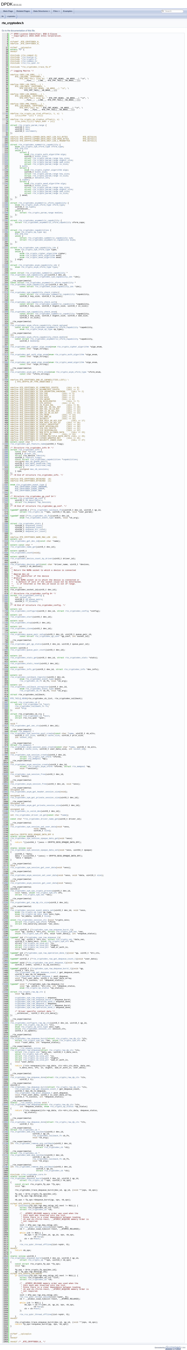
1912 (5, 1258)
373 (5, 354)
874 (5, 686)
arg (23, 708)
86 (5, 129)
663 (5, 564)
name (71, 733)
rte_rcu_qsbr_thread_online (35, 1227)
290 (5, 302)
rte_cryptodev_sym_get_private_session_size (34, 797)
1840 (5, 1178)
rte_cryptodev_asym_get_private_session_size (35, 805)
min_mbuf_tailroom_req (37, 465)
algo (63, 154)
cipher (25, 179)
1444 (5, 992)
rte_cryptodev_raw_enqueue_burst (28, 1038)
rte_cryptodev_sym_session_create (29, 754)
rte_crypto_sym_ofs (46, 892)
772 (5, 634)
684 (5, 601)
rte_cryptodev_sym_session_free (27, 774)
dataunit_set (42, 177)
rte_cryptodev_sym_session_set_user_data (33, 826)
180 (5, 212)
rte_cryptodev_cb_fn (39, 515)
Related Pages (23, 11)
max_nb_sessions (39, 469)
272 (5, 292)
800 (5, 650)
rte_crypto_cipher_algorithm (46, 170)
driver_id (29, 453)
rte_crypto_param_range (31, 125)
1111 (5, 815)
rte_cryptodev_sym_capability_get (29, 275)
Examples (67, 11)
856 (5, 677)
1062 (5, 791)
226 (5, 267)
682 (5, 599)
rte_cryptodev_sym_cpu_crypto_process (31, 890)
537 (5, 484)
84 (5, 125)
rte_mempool (29, 502)
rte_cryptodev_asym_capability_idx (38, 265)
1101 (5, 811)
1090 (5, 805)
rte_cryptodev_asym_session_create (29, 764)
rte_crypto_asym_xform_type (36, 205)
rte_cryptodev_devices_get (25, 564)
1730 (5, 1143)
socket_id (25, 597)
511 (5, 459)
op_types (30, 207)
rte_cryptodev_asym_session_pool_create (32, 747)
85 (5, 127)
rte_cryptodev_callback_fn (47, 510)
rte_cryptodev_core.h (33, 1174)
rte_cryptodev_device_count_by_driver (31, 558)
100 (5, 137)
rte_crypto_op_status (37, 988)
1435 (5, 984)
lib (3, 16)
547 (5, 502)
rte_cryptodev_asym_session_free (28, 784)
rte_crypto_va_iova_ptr (36, 943)
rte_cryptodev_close (21, 628)
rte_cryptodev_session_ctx (32, 920)
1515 (5, 1038)
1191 (5, 875)
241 (5, 275)
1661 (5, 1122)
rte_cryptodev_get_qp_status (26, 644)
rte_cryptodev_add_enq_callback (27, 1131)
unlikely (24, 1205)
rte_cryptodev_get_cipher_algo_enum (30, 346)
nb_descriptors (33, 500)
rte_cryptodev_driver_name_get (41, 819)
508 (5, 457)
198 (5, 232)
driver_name (35, 451)
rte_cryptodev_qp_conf (31, 498)
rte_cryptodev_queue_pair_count (27, 650)
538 (5, 486)
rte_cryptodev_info (29, 449)
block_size (41, 156)
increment (30, 131)
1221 (5, 890)
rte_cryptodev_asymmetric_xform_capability (43, 203)
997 (5, 754)
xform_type (57, 146)
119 (5, 160)
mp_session (44, 502)
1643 (5, 1104)
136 (5, 177)
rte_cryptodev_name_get (23, 547)
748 (5, 628)
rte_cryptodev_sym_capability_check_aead (33, 311)
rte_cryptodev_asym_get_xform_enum (29, 372)
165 (5, 203)
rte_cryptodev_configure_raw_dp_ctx (30, 1023)
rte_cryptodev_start (21, 617)
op (44, 232)
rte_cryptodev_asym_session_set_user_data (33, 875)
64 (5, 113)
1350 (5, 958)
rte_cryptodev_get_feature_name (27, 444)
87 (5, 131)
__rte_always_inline (30, 1048)
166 (5, 205)
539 (5, 488)
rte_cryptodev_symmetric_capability (38, 144)
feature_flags (33, 457)
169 (5, 207)
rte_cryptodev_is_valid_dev (25, 811)
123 (5, 164)
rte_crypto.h (29, 59)
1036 (5, 774)
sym (70, 238)
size (46, 830)
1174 (5, 867)
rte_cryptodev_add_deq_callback (27, 1155)
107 (5, 144)
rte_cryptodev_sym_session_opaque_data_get (34, 838)
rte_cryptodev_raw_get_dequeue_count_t (54, 958)
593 (5, 527)
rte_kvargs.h (29, 57)
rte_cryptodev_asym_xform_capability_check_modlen (38, 337)
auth (24, 166)
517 (5, 463)
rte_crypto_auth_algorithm (44, 154)
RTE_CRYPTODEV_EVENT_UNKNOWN (31, 486)
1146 (5, 838)
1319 (5, 937)
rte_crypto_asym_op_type (38, 329)
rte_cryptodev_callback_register (28, 677)
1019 (5, 764)
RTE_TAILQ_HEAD (18, 698)
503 (5, 449)
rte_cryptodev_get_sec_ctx (25, 725)
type (54, 267)
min (27, 127)
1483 (5, 1023)
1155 (5, 850)
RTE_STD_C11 (21, 148)
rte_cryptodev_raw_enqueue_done (27, 1077)
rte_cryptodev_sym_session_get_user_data (33, 867)
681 (5, 597)
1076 (5, 797)
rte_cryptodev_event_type (30, 484)
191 (5, 220)
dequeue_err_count (35, 531)
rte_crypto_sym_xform (39, 756)
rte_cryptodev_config (30, 595)
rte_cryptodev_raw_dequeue (25, 1104)
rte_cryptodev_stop (20, 622)
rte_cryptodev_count (21, 552)
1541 (5, 1050)
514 (5, 461)
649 (5, 558)
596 (5, 529)
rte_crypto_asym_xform (40, 766)
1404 (5, 968)
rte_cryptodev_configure (23, 611)
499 (5, 444)
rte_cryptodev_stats (30, 523)
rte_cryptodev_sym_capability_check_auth (33, 302)
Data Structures (41, 11)
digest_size (65, 160)
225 (5, 265)
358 (5, 346)
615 (5, 541)
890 (5, 706)
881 (5, 698)
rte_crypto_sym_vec (33, 894)
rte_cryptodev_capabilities (34, 230)
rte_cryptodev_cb (28, 702)
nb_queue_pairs (33, 599)
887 (5, 702)
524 (5, 469)
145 (5, 183)
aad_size (64, 162)
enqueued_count (33, 525)
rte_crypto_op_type (31, 232)
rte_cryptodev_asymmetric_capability (39, 220)
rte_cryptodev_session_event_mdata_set (32, 910)
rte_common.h (29, 61)
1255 (5, 910)
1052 (5, 784)
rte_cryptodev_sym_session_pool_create (32, 733)
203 (5, 238)
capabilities (70, 459)
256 (5, 284)
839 (5, 669)
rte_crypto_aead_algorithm (44, 183)
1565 (5, 1077)
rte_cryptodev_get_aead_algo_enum (29, 362)
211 (5, 247)
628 (5, 547)
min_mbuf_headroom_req (37, 463)
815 (5, 657)
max (27, 129)
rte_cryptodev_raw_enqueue (25, 1050)
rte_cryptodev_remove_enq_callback (34, 1143)
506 (5, 455)
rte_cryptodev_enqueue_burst (26, 1258)
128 (5, 170)
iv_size (63, 164)
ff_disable (31, 601)
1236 (5, 902)
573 (5, 510)
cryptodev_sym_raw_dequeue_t (31, 1003)
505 (5, 453)
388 (5, 362)
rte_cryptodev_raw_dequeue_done (27, 1122)
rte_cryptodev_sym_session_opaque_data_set (34, 850)
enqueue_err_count (35, 529)
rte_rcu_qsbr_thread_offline (35, 1244)
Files (56, 11)
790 (5, 644)
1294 (5, 929)
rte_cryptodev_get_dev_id (24, 541)
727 (5, 617)
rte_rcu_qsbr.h (30, 63)
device (40, 455)
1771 (5, 1155)
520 (5, 465)
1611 (5, 1087)
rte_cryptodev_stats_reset (25, 663)
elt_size (30, 735)
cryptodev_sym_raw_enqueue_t (42, 937)
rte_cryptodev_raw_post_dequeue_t (46, 962)
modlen (58, 212)
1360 (5, 962)
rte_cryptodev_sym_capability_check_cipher (34, 292)
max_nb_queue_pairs (35, 461)
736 (5, 622)
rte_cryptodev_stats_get (23, 657)
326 (5, 325)
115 (5, 156)
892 (5, 708)
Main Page (8, 11)
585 (5, 515)
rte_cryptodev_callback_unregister (29, 686)
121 (5, 162)
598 (5, 531)
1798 (5, 1166)
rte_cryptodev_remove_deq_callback (34, 1166)
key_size (64, 158)
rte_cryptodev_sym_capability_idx (37, 247)
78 (5, 119)
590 (5, 523)
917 (5, 725)
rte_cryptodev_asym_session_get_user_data (33, 883)
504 (5, 451)
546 (5, 500)
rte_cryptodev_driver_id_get (31, 815)
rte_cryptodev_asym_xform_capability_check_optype (38, 325)
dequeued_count (33, 527)
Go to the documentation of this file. (18, 30)
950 (5, 733)
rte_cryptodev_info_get (23, 669)
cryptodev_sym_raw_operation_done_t (46, 953)
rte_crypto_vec (64, 939)
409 (5, 379)
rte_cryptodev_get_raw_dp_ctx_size (29, 902)
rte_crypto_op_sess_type (34, 914)
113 (5, 154)
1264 (5, 920)
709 (5, 611)
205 (5, 240)
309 (5, 311)
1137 (5, 826)
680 (5, 595)
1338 (5, 953)
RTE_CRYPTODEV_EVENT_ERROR (29, 488)
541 (5, 492)
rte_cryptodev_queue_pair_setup (27, 634)
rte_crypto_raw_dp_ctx (31, 992)
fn (46, 706)
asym (72, 240)
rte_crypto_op (35, 512)
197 (5, 230)
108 (5, 146)
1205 (5, 883)
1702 (5, 1131)
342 (5, 337)
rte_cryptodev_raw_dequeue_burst (28, 1087)
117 (5, 158)
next (46, 704)
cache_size (53, 735)
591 (5, 525)
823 (5, 663)
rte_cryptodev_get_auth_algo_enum (29, 354)
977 (5, 747)
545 (5, 498)
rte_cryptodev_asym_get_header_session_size (34, 791)
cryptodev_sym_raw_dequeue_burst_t (52, 968)
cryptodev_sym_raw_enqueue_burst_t (52, 929)
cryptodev (11, 16)
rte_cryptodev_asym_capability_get (29, 284)
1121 (5, 819)
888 (5, 704)
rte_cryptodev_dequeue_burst (26, 1178)
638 (5, 552)
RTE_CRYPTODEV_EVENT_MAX (28, 490)
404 (5, 372)
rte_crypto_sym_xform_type (35, 146)
